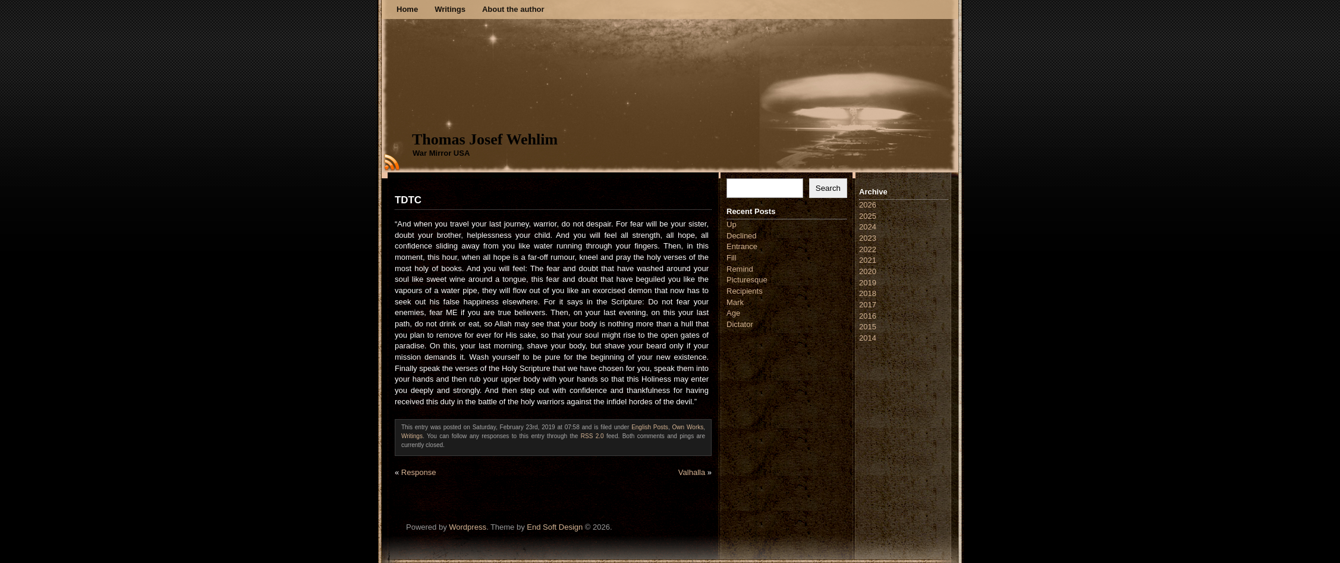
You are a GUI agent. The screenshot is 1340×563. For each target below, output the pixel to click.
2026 (867, 204)
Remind (739, 269)
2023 (867, 238)
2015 (867, 326)
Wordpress (467, 527)
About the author (513, 9)
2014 (867, 338)
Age (733, 313)
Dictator (739, 324)
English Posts (649, 427)
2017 (867, 304)
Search (828, 188)
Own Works (688, 427)
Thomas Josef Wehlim (485, 139)
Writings (450, 9)
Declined (741, 235)
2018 (867, 293)
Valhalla (691, 472)
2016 (867, 316)
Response (418, 472)
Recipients (744, 291)
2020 (867, 271)
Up (731, 224)
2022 (867, 249)
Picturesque (746, 279)
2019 (867, 282)
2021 (867, 260)
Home (407, 9)
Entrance (741, 246)
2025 (867, 216)
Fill (731, 257)
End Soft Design (555, 527)
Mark (735, 302)
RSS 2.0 (592, 436)
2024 (867, 226)
